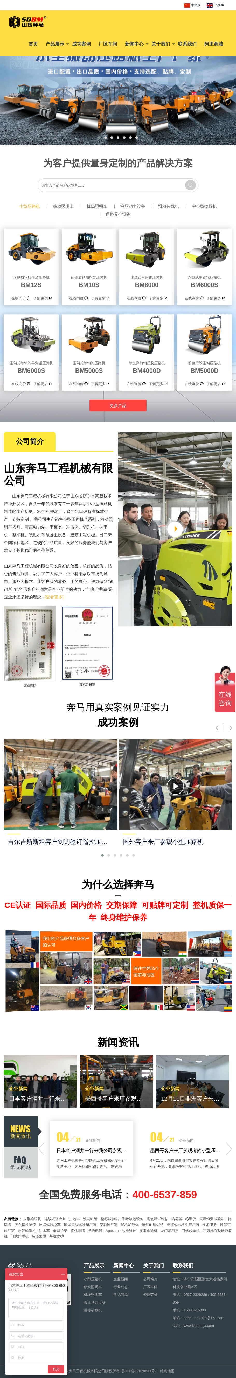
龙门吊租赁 (170, 1231)
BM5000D (204, 366)
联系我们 (187, 44)
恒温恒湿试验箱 (212, 1219)
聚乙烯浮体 (130, 1225)
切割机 (89, 527)
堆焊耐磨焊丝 (153, 1225)
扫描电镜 (95, 1231)
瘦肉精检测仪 (25, 1225)
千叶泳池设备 (132, 1219)
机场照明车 (97, 206)
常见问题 (120, 1295)
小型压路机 (29, 206)
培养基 (176, 1219)
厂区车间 (108, 44)
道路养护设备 (118, 214)
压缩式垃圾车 (50, 1225)
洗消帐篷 (90, 1219)
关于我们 (160, 44)
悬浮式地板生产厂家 (183, 1225)
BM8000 (146, 280)
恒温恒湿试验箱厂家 (80, 1225)
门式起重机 (191, 1231)
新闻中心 (134, 44)
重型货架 (60, 1231)
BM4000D (146, 366)
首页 (33, 44)
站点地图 (167, 1371)
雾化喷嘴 (78, 1231)
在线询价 (18, 298)
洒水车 (44, 1231)
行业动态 (120, 1287)
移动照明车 (63, 206)
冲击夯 (72, 527)
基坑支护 (56, 1236)
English (215, 5)
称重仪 (190, 1219)
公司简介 (150, 1279)
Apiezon (112, 1231)
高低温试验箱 (157, 1219)
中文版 (192, 5)
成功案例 (81, 44)
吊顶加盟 (39, 1236)
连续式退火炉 (55, 1219)
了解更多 (40, 298)
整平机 (18, 535)
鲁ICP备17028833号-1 (140, 1371)
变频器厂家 (109, 1225)
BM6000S (204, 280)
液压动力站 (35, 527)
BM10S (89, 280)
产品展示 (55, 44)
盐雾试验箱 (110, 1219)
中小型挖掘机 (204, 206)
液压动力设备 (132, 206)
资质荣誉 (150, 1295)
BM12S (31, 280)
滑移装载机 (168, 206)
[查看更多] (54, 597)
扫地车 (74, 1219)
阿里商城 (213, 44)
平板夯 (56, 527)
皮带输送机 (32, 1219)
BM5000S (89, 366)
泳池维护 (129, 1231)
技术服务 (209, 1225)
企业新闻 (120, 1279)
